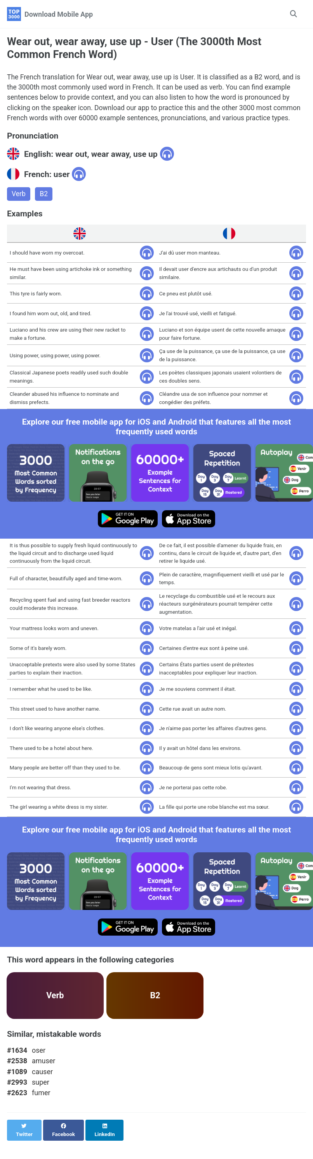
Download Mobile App (58, 14)
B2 (44, 207)
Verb (19, 207)
